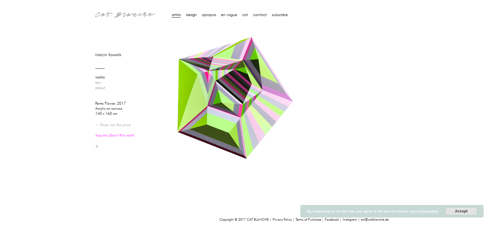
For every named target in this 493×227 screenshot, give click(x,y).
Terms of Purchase (308, 220)
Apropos (209, 14)
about (100, 88)
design (191, 14)
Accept (461, 211)
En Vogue (229, 14)
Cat (245, 14)
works (100, 77)
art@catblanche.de (375, 220)
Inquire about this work (114, 135)
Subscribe (280, 14)
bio (98, 82)
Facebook (332, 220)
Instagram (350, 220)
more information (424, 211)
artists (176, 14)
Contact (260, 14)
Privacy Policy (282, 220)
